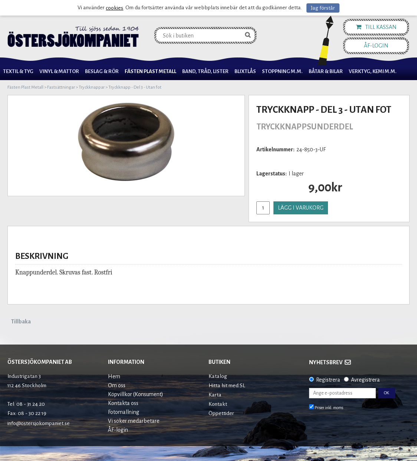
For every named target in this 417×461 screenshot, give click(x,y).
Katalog (217, 376)
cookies (114, 8)
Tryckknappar (92, 87)
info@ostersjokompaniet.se (38, 423)
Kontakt (217, 404)
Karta (214, 395)
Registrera (328, 380)
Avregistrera (365, 380)
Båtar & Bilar (326, 71)
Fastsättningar (61, 87)
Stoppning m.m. (282, 71)
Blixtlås (245, 71)
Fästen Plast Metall (150, 71)
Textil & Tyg (18, 71)
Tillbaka (21, 322)
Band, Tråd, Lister (205, 71)
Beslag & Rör (102, 71)
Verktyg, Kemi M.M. (373, 71)
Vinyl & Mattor (59, 71)
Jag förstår (323, 8)
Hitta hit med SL (226, 385)
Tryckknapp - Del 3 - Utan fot (134, 87)
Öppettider (221, 413)
